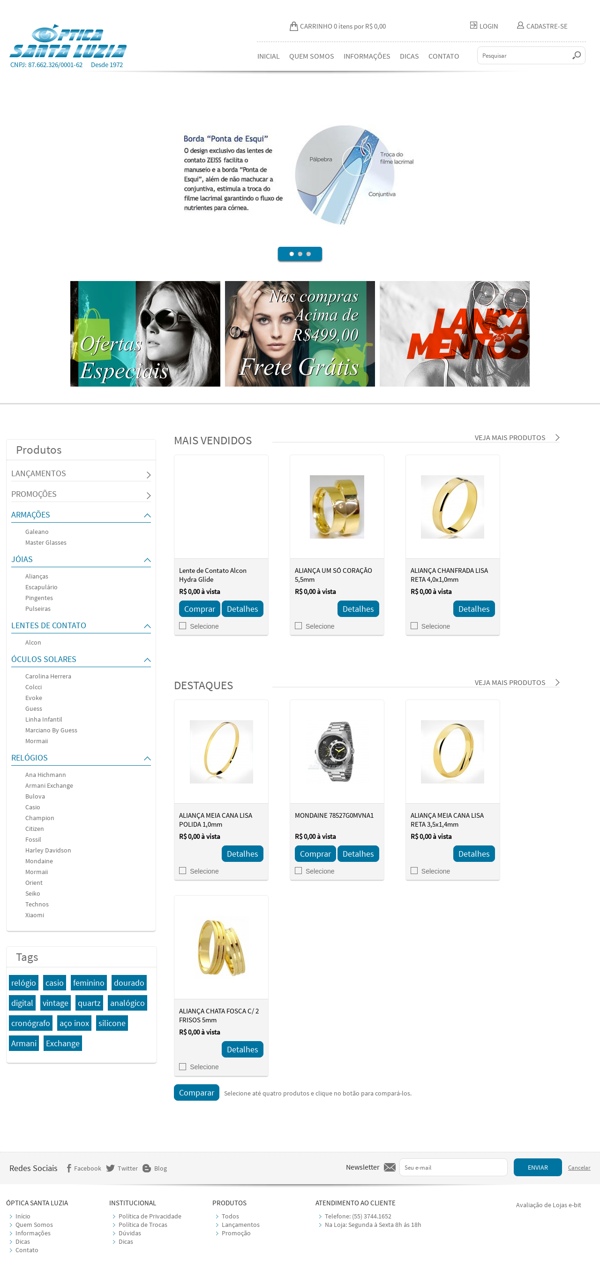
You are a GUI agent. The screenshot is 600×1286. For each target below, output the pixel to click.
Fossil (33, 839)
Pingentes (39, 598)
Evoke (33, 697)
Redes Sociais (33, 1168)
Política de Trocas (143, 1224)
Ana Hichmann (45, 774)
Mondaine (39, 861)
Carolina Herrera (48, 676)
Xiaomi (34, 915)
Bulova (35, 796)
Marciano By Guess (51, 730)
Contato (26, 1250)
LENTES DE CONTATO (48, 625)
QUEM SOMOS (311, 56)
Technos (37, 904)
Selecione (199, 626)
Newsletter (363, 1167)
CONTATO (443, 56)
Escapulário (41, 587)
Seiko (32, 893)
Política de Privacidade (150, 1216)
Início (22, 1216)
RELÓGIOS (29, 757)
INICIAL (268, 56)
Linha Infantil (43, 719)
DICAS (409, 56)
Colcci (33, 687)
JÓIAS (22, 559)
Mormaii (36, 741)
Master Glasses (46, 542)
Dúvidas (130, 1233)
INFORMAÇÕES (367, 56)
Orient (34, 882)
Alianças (36, 576)
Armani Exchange (49, 785)
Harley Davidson (48, 850)
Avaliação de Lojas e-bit (548, 1205)
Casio (32, 807)
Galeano (37, 531)
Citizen (34, 828)
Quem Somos (34, 1224)
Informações (33, 1233)
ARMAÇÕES (30, 514)
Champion (39, 818)
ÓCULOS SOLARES (43, 659)
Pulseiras (38, 608)
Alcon (33, 642)
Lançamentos (241, 1224)
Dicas (22, 1241)
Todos (230, 1216)
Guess (33, 708)
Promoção (236, 1233)
